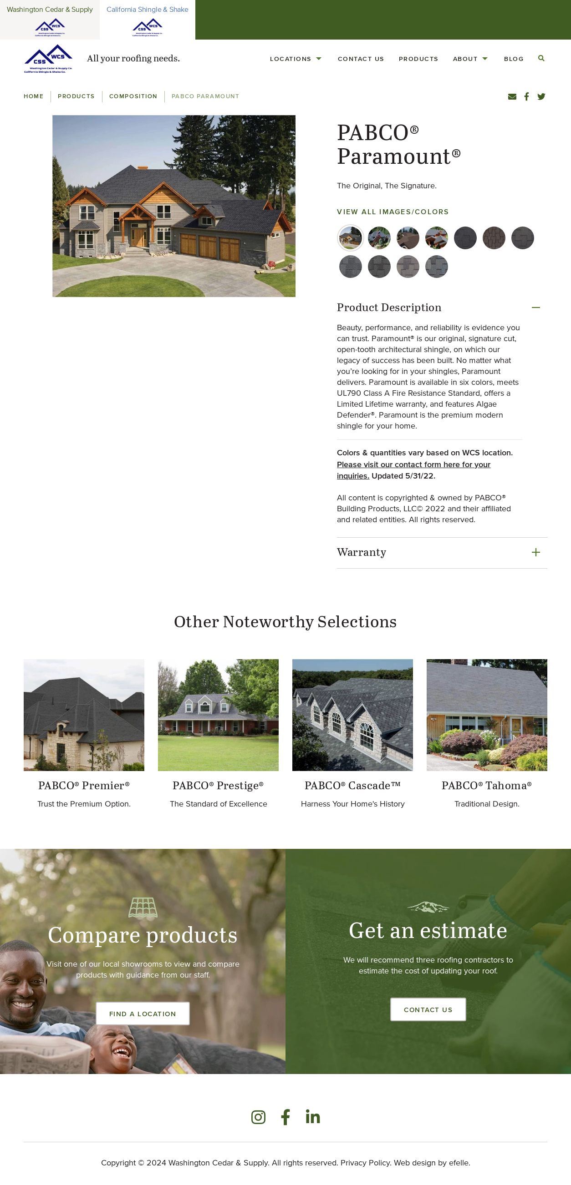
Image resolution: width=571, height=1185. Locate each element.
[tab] (350, 238)
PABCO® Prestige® (218, 786)
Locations (290, 58)
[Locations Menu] (318, 58)
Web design (415, 1163)
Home (34, 96)
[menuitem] (296, 59)
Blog (514, 58)
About (465, 58)
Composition (133, 96)
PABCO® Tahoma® (487, 786)
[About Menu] (484, 58)
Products (418, 58)
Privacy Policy (365, 1163)
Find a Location (143, 1014)
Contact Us (361, 58)
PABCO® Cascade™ (353, 786)
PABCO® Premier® (84, 786)
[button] (174, 206)
